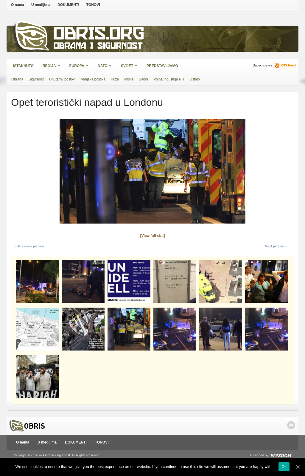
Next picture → (276, 246)
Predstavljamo (162, 66)
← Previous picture (29, 246)
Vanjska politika (93, 79)
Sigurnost (36, 79)
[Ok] (298, 467)
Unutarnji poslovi (62, 79)
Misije (128, 79)
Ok (284, 466)
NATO (103, 66)
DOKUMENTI (68, 5)
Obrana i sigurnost (98, 46)
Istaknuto (23, 66)
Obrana (17, 79)
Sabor (143, 79)
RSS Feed (288, 65)
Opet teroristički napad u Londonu (87, 102)
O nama (17, 5)
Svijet (127, 66)
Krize (115, 79)
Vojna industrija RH (169, 79)
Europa (77, 66)
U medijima (40, 5)
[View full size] (152, 236)
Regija (49, 66)
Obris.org (99, 35)
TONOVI (93, 5)
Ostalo (194, 79)
